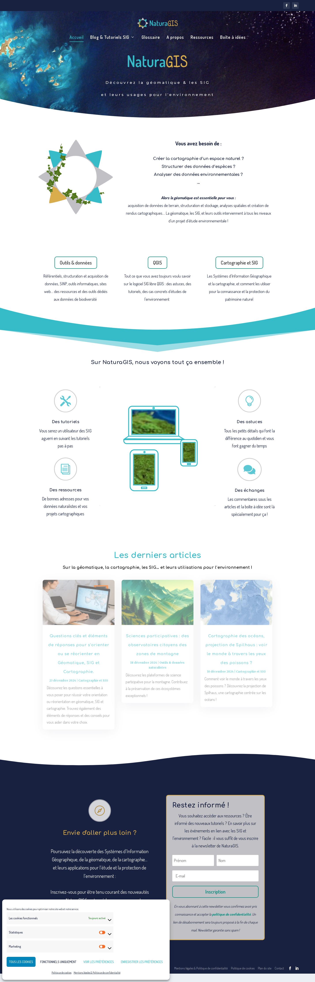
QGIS (157, 271)
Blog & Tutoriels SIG (109, 37)
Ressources (202, 37)
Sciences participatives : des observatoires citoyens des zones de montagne (157, 654)
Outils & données (76, 271)
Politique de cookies (61, 972)
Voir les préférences (98, 962)
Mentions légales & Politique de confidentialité (97, 972)
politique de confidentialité (231, 922)
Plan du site (264, 976)
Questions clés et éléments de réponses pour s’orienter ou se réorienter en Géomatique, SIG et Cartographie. (83, 662)
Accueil (76, 37)
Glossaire (151, 37)
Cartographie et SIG (239, 271)
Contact (279, 976)
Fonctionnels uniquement (58, 962)
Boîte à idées (233, 37)
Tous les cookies (21, 962)
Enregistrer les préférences (142, 962)
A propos (175, 37)
